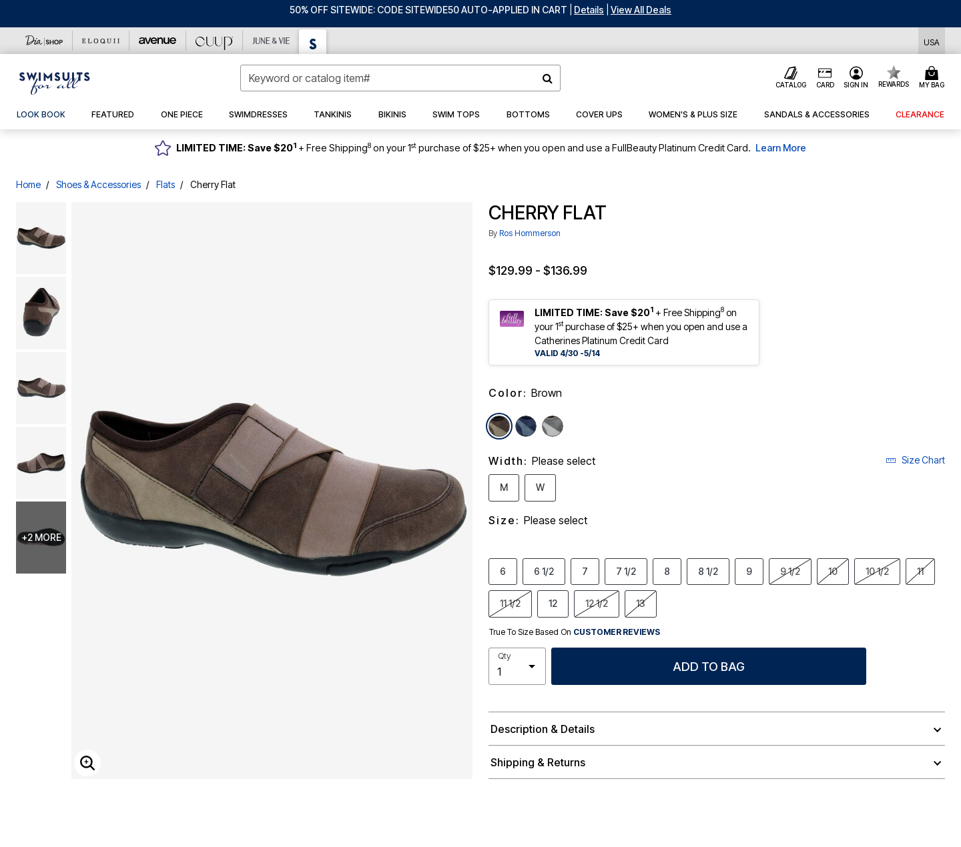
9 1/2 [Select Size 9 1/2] (790, 571)
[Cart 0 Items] (933, 78)
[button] (589, 9)
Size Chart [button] (915, 460)
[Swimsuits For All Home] (54, 82)
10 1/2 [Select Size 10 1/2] (877, 571)
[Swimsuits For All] (313, 41)
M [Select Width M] (504, 487)
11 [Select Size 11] (920, 571)
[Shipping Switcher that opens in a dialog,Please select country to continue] (931, 41)
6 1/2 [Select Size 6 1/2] (544, 571)
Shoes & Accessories (98, 184)
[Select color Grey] (552, 426)
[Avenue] (157, 41)
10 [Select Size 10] (833, 571)
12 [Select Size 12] (553, 603)
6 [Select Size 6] (503, 571)
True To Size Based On (574, 632)
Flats (165, 184)
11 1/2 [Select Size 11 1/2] (510, 603)
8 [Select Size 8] (667, 571)
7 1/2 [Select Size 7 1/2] (626, 571)
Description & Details (543, 729)
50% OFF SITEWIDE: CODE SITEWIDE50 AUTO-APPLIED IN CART (428, 9)
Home (28, 184)
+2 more (41, 537)
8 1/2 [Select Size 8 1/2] (708, 571)
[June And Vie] (271, 41)
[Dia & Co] (44, 41)
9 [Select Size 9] (749, 571)
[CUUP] (214, 41)
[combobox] (400, 78)
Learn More (780, 147)
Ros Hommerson (530, 233)
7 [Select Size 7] (585, 571)
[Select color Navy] (526, 426)
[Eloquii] (101, 41)
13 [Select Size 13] (640, 603)
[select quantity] (517, 666)
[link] (41, 114)
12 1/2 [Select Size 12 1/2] (596, 603)
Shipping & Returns (538, 762)
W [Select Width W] (540, 487)
